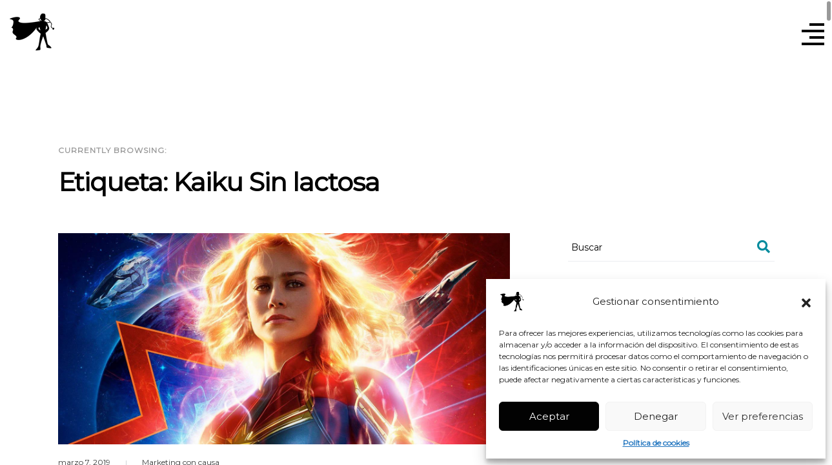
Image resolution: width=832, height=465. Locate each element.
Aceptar (549, 416)
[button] (806, 301)
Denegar (656, 416)
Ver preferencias (762, 416)
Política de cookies (656, 443)
